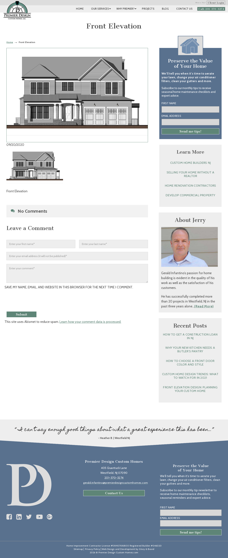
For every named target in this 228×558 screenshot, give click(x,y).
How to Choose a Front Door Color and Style (190, 362)
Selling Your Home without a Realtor (190, 174)
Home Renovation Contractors (190, 185)
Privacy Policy (92, 549)
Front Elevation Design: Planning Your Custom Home (190, 389)
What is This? (200, 3)
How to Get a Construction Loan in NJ (190, 336)
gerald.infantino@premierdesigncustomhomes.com (115, 482)
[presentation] (36, 300)
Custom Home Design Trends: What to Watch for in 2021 (190, 375)
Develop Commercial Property (190, 195)
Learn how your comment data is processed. (90, 322)
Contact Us (114, 493)
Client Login (216, 2)
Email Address (171, 116)
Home (9, 42)
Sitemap (78, 549)
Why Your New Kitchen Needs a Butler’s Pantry (190, 349)
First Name (169, 103)
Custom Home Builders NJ (190, 163)
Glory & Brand (146, 549)
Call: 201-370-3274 (211, 9)
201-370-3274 (114, 477)
